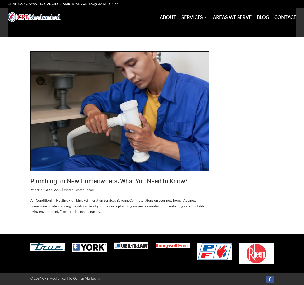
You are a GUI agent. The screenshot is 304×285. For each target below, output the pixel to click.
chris (38, 190)
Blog (263, 17)
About (168, 17)
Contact (285, 17)
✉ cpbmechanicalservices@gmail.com (79, 4)
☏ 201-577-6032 (22, 4)
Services (192, 17)
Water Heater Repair (79, 190)
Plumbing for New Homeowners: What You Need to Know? (109, 181)
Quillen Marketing (86, 278)
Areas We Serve (232, 17)
